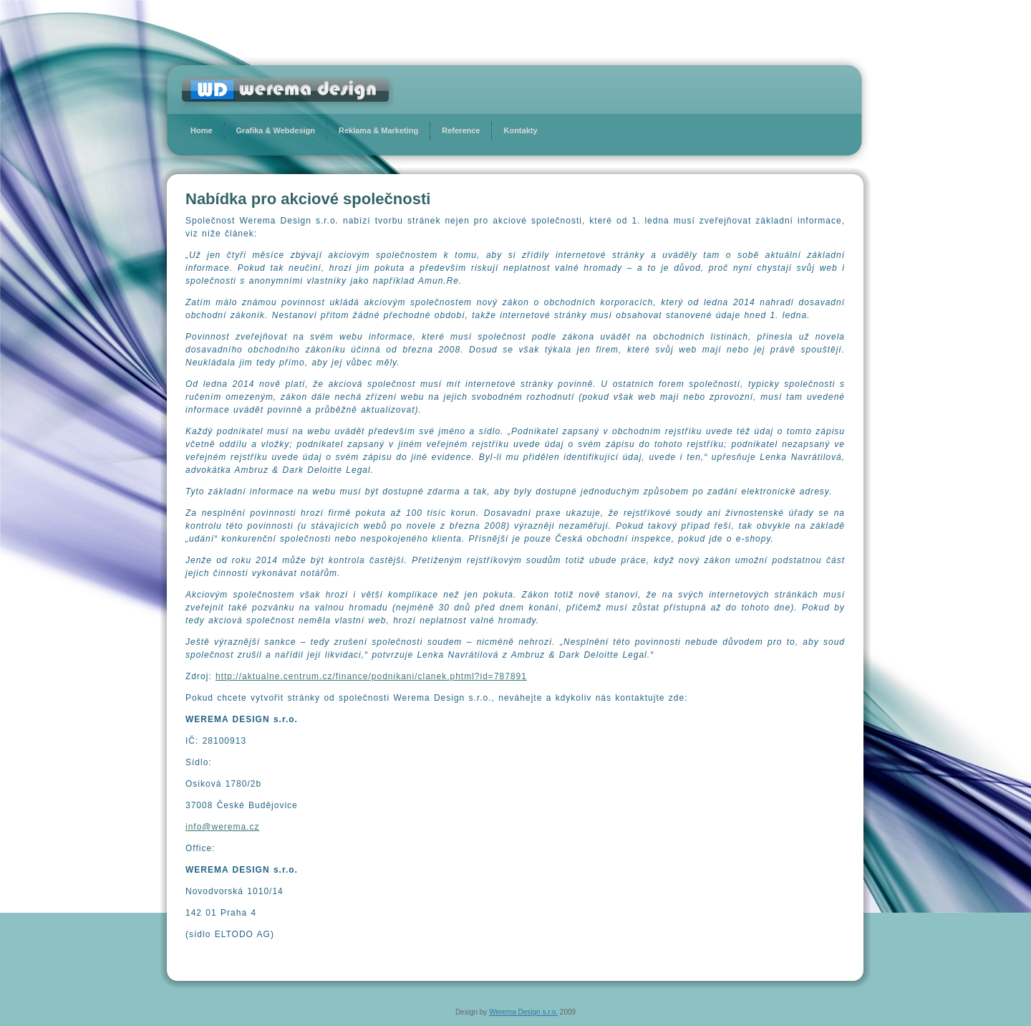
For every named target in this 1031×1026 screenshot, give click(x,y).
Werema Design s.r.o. (523, 1012)
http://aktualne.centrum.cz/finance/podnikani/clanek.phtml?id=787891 (371, 676)
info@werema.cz (222, 827)
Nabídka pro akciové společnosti (307, 199)
